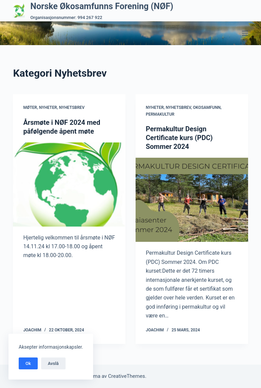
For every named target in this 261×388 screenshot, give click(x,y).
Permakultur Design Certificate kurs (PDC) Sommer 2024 (179, 138)
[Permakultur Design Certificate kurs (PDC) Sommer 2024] (192, 200)
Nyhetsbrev (72, 107)
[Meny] (245, 33)
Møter (30, 107)
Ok (28, 363)
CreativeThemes (126, 376)
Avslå (53, 363)
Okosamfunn (207, 107)
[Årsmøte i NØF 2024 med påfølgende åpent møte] (69, 184)
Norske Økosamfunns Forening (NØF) (101, 6)
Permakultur (160, 114)
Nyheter (48, 107)
